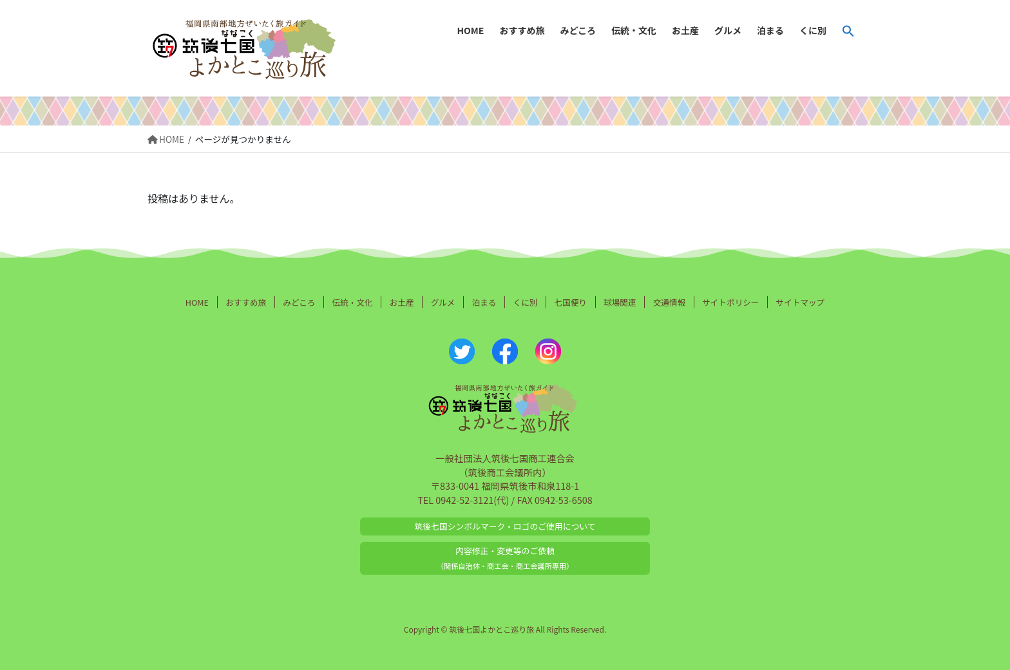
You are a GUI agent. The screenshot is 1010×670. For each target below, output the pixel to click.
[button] (848, 30)
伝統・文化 (352, 302)
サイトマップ (800, 302)
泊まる (484, 302)
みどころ (299, 302)
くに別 (525, 302)
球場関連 (620, 302)
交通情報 (669, 302)
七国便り (571, 302)
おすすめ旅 (245, 302)
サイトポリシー (730, 302)
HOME (197, 302)
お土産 (402, 302)
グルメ (443, 302)
